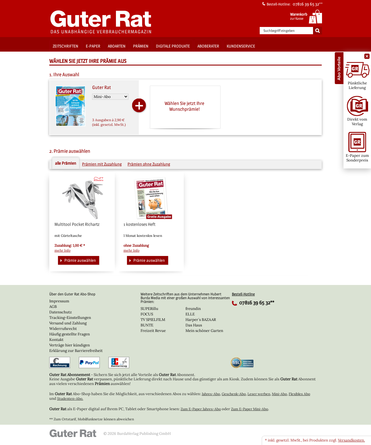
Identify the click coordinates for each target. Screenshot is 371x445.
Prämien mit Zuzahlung (102, 163)
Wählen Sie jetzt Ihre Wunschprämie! (184, 106)
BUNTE (147, 325)
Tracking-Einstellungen (70, 317)
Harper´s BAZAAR (201, 319)
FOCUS (147, 314)
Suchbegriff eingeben (279, 30)
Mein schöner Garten (204, 330)
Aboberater (208, 45)
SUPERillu (149, 308)
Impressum (59, 301)
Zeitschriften (65, 45)
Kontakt (56, 339)
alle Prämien (65, 163)
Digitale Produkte (173, 45)
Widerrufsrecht (63, 328)
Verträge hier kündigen (69, 345)
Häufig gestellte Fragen (69, 334)
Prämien (140, 45)
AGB (53, 306)
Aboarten (117, 45)
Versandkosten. (351, 440)
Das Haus (194, 325)
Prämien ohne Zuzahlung (149, 163)
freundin (193, 308)
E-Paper (93, 45)
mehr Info (62, 250)
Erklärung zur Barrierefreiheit (76, 350)
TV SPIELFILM (153, 319)
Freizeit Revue (153, 330)
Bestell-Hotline (243, 294)
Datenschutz (60, 312)
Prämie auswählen (77, 260)
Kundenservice (241, 45)
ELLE (190, 314)
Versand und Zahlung (68, 323)
